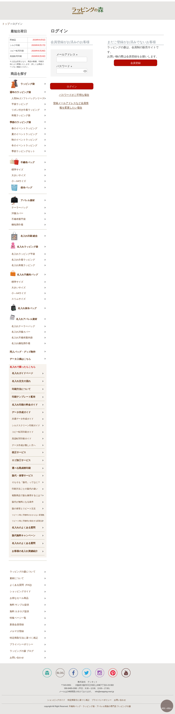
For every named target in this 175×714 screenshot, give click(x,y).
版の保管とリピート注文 (24, 508)
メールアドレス (67, 54)
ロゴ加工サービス (21, 460)
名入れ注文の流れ (21, 381)
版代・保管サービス (22, 475)
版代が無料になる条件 (23, 502)
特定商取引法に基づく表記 (24, 637)
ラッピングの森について (23, 571)
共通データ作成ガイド (23, 419)
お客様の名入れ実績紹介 (25, 551)
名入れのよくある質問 (23, 527)
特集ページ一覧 (18, 617)
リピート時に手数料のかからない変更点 (28, 515)
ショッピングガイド (20, 591)
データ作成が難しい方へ (24, 445)
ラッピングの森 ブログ (22, 651)
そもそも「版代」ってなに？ (26, 482)
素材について (17, 578)
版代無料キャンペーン (23, 535)
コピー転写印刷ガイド (23, 432)
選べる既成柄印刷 (21, 468)
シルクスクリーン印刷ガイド (26, 425)
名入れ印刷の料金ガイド (25, 404)
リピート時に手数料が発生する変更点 (27, 521)
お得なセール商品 (19, 598)
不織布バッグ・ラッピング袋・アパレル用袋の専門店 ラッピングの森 (100, 706)
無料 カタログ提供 (19, 611)
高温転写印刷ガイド (21, 438)
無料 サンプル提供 (19, 604)
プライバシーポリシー (21, 644)
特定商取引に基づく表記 (78, 700)
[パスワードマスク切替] (84, 71)
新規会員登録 (17, 624)
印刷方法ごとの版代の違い (25, 489)
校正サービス (19, 452)
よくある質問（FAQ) (21, 585)
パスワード (64, 66)
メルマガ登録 (17, 631)
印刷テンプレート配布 (23, 396)
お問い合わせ (17, 657)
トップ (6, 23)
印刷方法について (21, 389)
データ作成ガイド (21, 412)
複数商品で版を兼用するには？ (27, 495)
